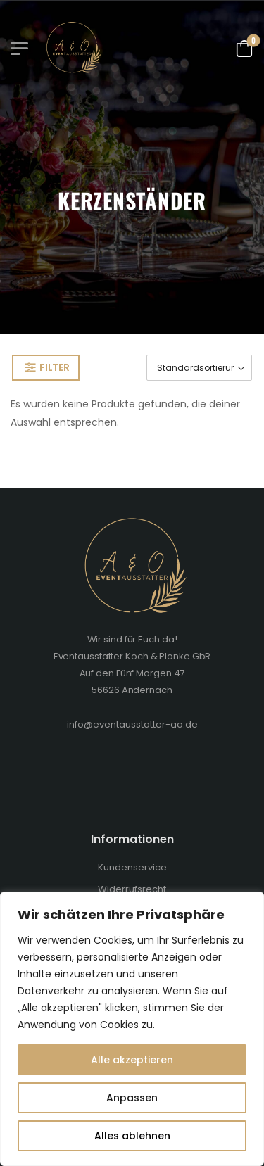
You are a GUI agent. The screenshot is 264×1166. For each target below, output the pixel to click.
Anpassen (132, 1098)
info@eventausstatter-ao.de (132, 724)
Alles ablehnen (132, 1136)
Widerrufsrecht (132, 889)
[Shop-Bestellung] (199, 368)
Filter (54, 367)
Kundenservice (132, 867)
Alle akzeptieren (132, 1060)
